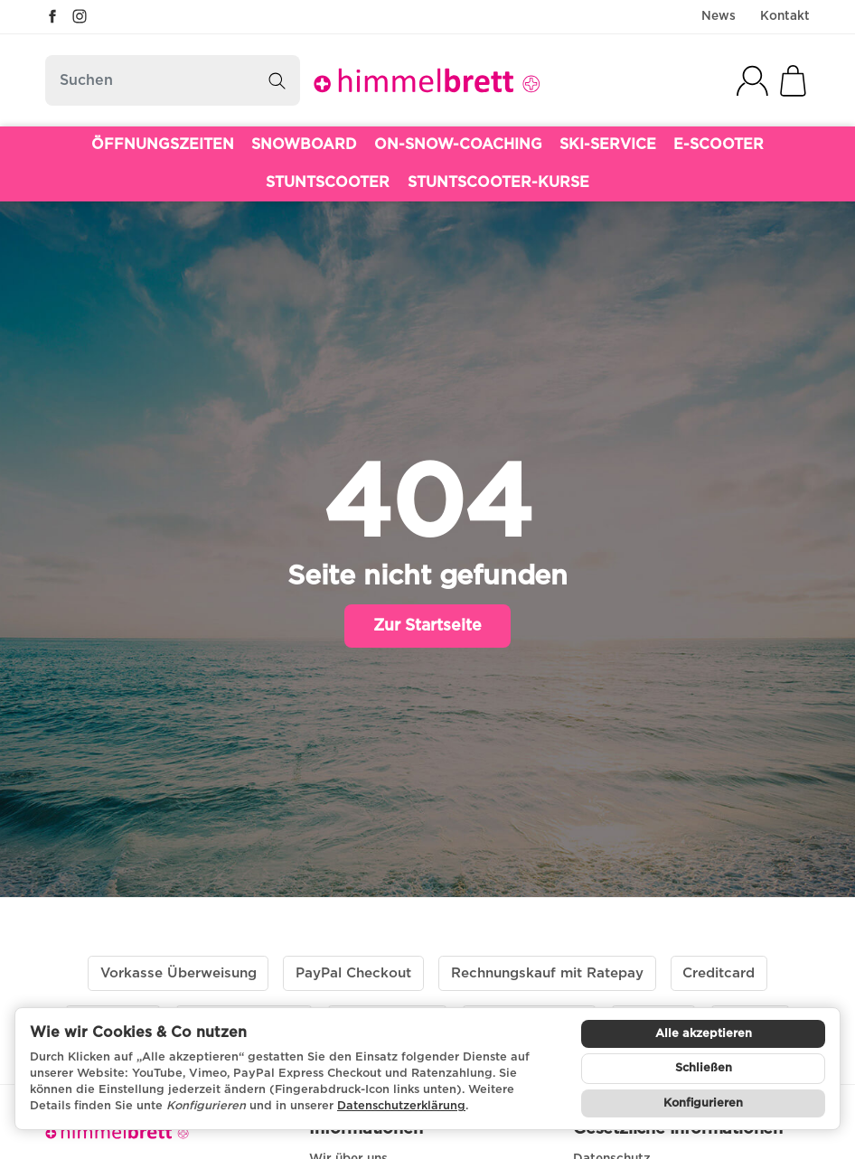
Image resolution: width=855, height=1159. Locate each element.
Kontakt (785, 16)
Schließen (703, 1068)
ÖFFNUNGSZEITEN (162, 144)
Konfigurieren (703, 1103)
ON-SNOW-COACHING (458, 144)
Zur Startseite (427, 626)
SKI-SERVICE (607, 144)
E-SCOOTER (718, 144)
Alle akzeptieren (703, 1034)
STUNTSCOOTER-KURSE (498, 182)
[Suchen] (172, 80)
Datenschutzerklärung (401, 1106)
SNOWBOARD (304, 144)
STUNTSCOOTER (328, 182)
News (718, 16)
